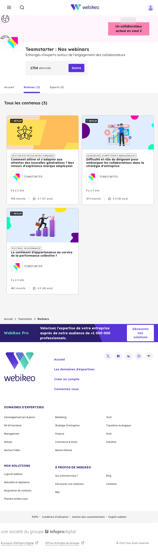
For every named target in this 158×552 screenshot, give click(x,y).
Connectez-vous (66, 389)
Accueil (8, 319)
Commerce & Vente (66, 442)
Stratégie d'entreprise (67, 425)
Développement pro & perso (19, 417)
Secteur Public (12, 450)
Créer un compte (66, 379)
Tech (109, 417)
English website (117, 517)
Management (11, 433)
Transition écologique (118, 425)
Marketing (60, 417)
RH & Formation (13, 425)
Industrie (111, 442)
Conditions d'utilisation (55, 517)
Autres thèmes (63, 450)
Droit (109, 433)
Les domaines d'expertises (74, 369)
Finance (59, 433)
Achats (8, 442)
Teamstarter (25, 319)
